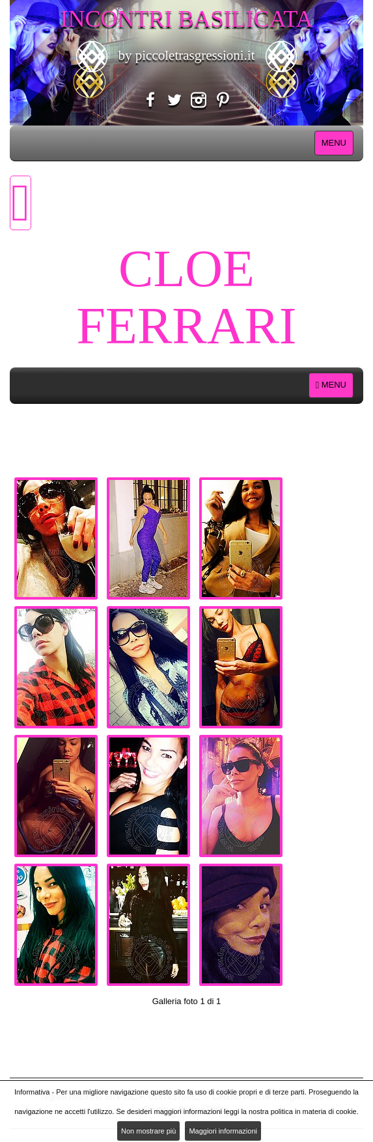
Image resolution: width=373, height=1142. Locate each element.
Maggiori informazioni (223, 1131)
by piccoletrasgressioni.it (186, 55)
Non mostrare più (148, 1131)
